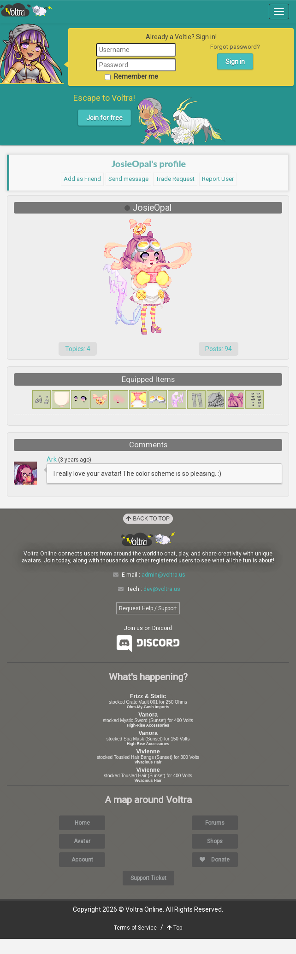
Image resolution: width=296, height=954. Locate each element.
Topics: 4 (77, 349)
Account (82, 874)
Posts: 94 (218, 349)
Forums (215, 837)
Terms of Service (135, 943)
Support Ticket (148, 893)
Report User (218, 178)
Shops (215, 856)
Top (174, 943)
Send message (128, 178)
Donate (215, 874)
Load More (148, 497)
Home (82, 837)
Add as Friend (82, 178)
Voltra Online (26, 10)
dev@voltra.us (161, 604)
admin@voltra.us (163, 590)
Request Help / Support (148, 623)
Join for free (104, 117)
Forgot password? (235, 46)
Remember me (131, 76)
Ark (52, 459)
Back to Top (148, 534)
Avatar (82, 856)
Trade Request (175, 178)
